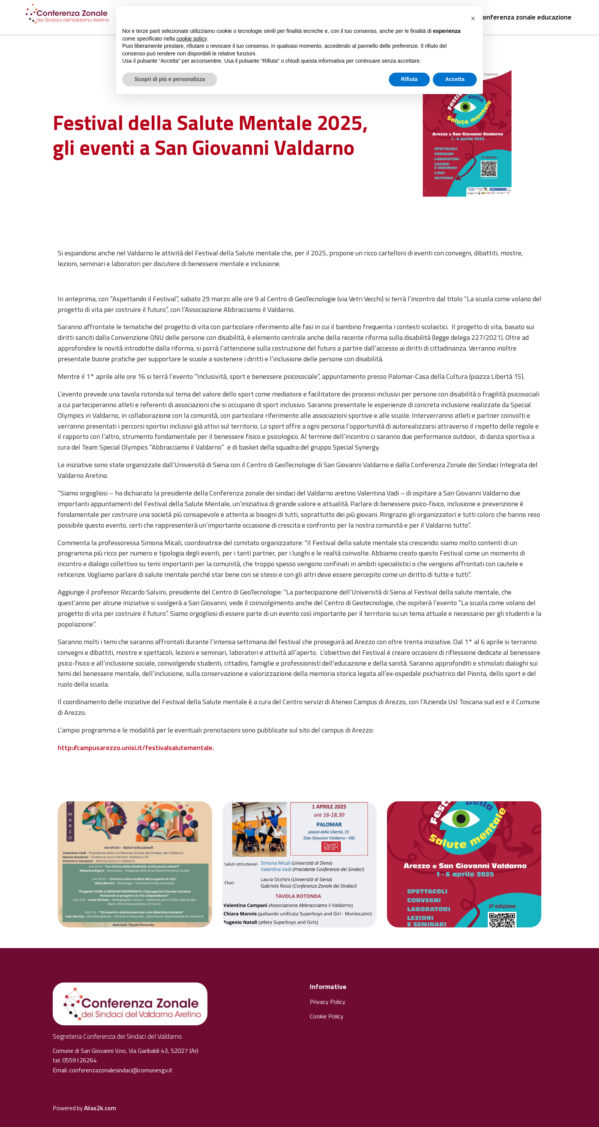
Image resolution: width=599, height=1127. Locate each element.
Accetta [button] (455, 79)
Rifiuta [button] (409, 79)
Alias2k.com (100, 1107)
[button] (473, 18)
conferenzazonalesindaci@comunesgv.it (121, 1070)
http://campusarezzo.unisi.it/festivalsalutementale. (136, 747)
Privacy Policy (327, 1001)
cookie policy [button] (191, 39)
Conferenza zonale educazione (525, 17)
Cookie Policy (326, 1016)
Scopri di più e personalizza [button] (169, 79)
